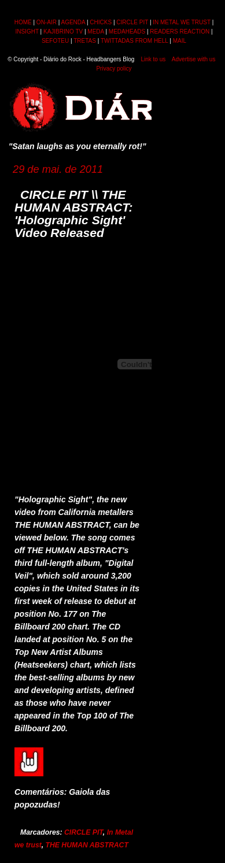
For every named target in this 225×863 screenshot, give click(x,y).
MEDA (95, 31)
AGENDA (73, 22)
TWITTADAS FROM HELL (134, 41)
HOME (23, 22)
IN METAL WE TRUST (182, 22)
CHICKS (101, 22)
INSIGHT (26, 31)
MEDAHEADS (127, 31)
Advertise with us (194, 59)
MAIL (179, 41)
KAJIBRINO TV (63, 31)
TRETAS (84, 41)
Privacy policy (113, 68)
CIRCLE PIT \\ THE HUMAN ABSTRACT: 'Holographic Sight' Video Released (73, 213)
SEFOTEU (55, 41)
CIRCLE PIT (132, 22)
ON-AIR (46, 22)
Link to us (153, 59)
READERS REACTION (179, 31)
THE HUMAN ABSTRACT (87, 845)
